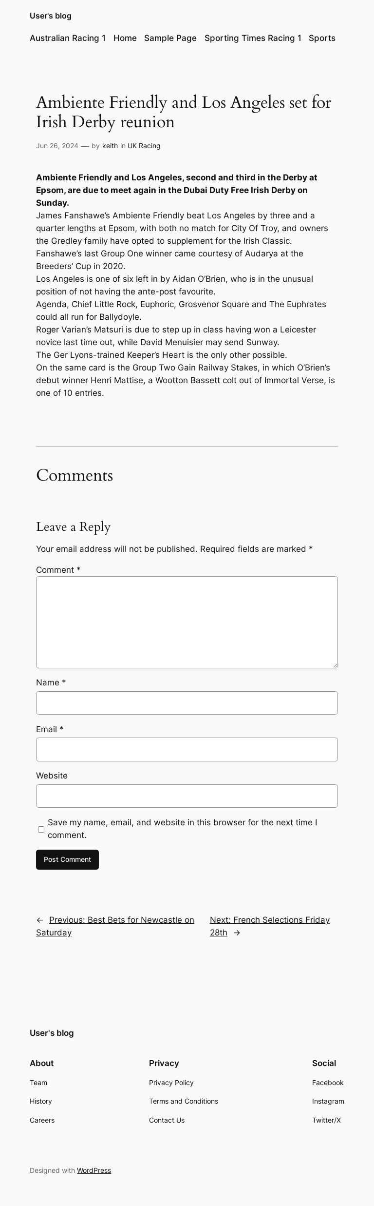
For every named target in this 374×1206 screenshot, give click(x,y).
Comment (58, 570)
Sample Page (170, 38)
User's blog (51, 15)
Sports (322, 38)
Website (52, 775)
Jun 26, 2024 (57, 145)
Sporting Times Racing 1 (253, 38)
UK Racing (144, 145)
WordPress (94, 1170)
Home (125, 38)
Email (50, 729)
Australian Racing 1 (68, 38)
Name (51, 682)
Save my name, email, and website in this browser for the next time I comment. (182, 828)
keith (110, 145)
